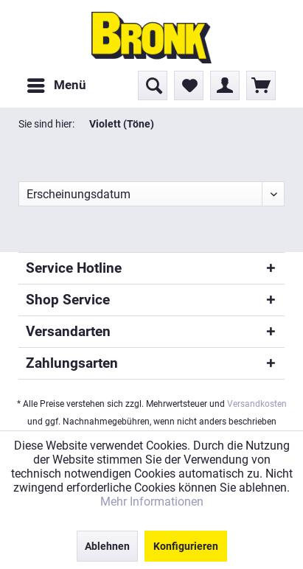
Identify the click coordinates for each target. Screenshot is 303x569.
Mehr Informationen (151, 502)
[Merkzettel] (188, 85)
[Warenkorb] (261, 85)
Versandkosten (257, 404)
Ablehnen (107, 546)
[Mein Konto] (225, 85)
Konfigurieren (185, 546)
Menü (56, 83)
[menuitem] (56, 85)
